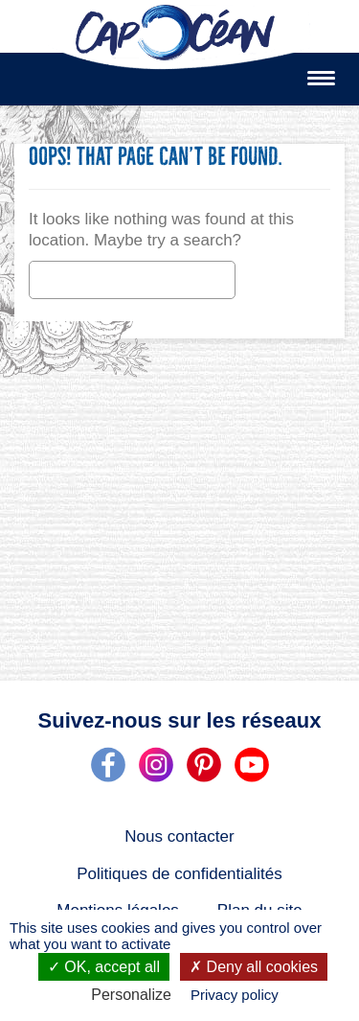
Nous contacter (179, 836)
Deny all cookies (254, 967)
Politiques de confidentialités (179, 874)
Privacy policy (235, 994)
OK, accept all (104, 967)
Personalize (131, 994)
